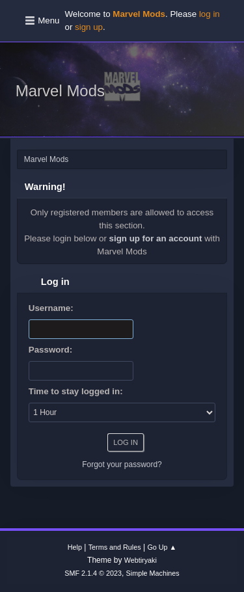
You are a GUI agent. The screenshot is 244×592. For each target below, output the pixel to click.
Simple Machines (153, 573)
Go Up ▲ (161, 547)
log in (209, 14)
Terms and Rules (114, 547)
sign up (89, 27)
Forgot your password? (122, 464)
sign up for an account (155, 238)
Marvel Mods (60, 91)
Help (75, 547)
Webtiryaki (140, 560)
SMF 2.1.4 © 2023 (93, 573)
